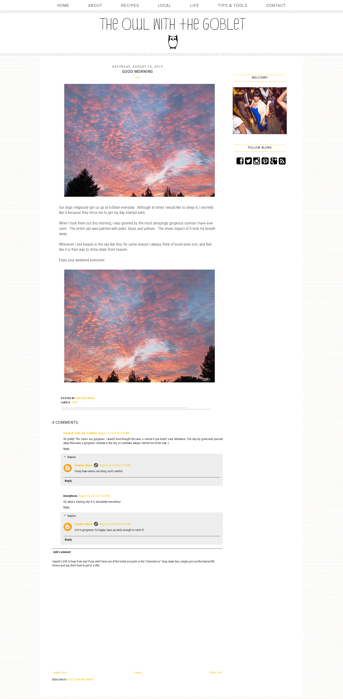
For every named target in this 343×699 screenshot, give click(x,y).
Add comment (62, 552)
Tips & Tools (232, 5)
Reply (66, 449)
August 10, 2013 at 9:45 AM (113, 433)
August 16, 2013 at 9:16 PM (115, 524)
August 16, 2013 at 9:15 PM (115, 465)
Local (164, 5)
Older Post (215, 672)
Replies (72, 457)
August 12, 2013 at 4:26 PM (94, 496)
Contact (276, 5)
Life (194, 5)
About (95, 5)
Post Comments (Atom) (81, 679)
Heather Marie (83, 465)
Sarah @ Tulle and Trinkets (80, 433)
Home (63, 5)
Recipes (130, 5)
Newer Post (59, 672)
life (74, 402)
